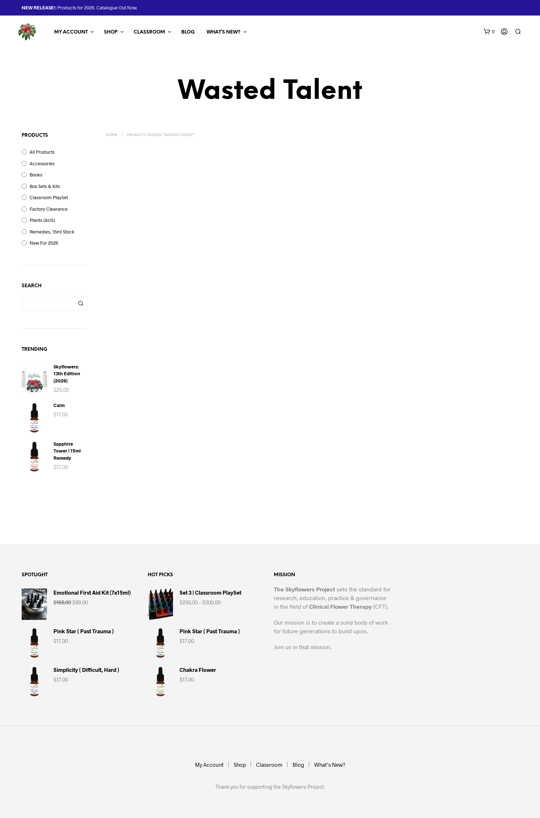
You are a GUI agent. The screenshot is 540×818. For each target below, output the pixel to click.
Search (80, 303)
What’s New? (224, 32)
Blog (188, 32)
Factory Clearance (49, 209)
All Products (42, 152)
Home (111, 135)
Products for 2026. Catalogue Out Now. (96, 7)
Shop (110, 32)
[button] (489, 31)
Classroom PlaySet (49, 197)
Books (36, 175)
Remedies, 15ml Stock (52, 232)
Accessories (42, 163)
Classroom (149, 32)
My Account (71, 32)
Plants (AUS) (42, 220)
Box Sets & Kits (45, 186)
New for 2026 (44, 243)
